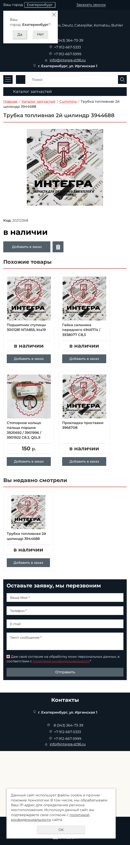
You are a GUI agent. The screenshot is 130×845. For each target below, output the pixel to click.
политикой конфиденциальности (61, 670)
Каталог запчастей (38, 101)
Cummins (68, 101)
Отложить (58, 246)
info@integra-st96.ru (68, 60)
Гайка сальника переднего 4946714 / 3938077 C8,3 (81, 330)
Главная (10, 101)
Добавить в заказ (27, 247)
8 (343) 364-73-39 (68, 40)
